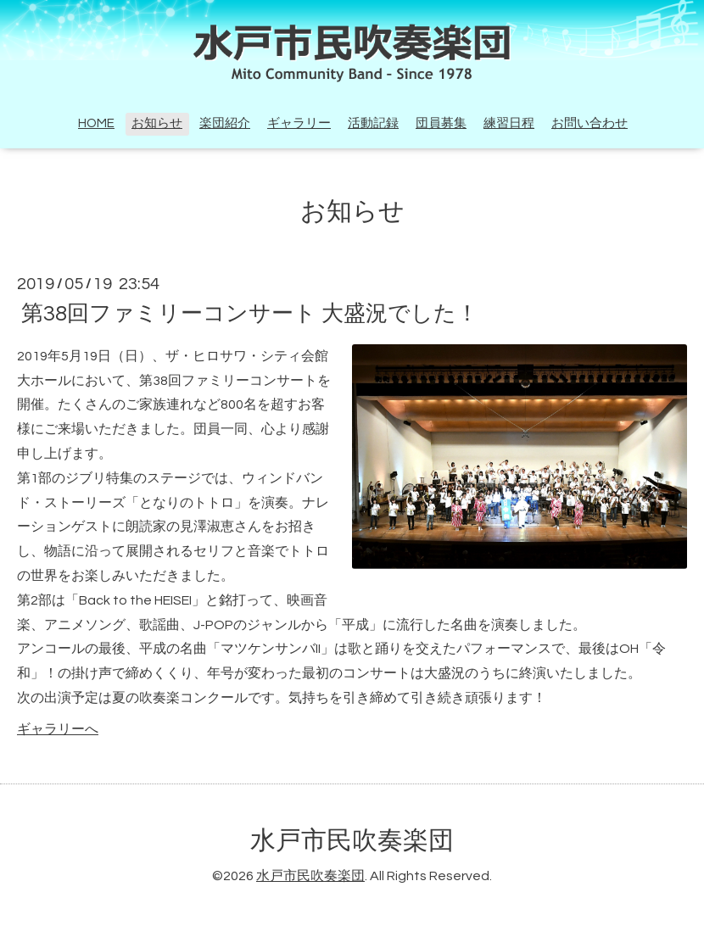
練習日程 (508, 123)
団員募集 (441, 123)
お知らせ (156, 123)
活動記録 (373, 123)
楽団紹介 (224, 123)
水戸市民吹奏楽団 (352, 841)
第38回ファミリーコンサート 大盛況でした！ (249, 314)
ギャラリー (299, 123)
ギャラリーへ (57, 729)
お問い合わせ (589, 123)
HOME (96, 123)
